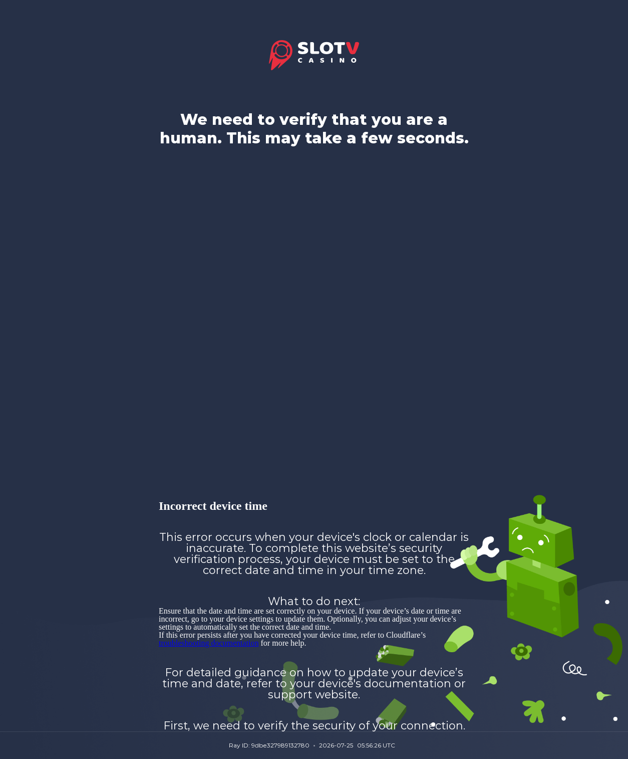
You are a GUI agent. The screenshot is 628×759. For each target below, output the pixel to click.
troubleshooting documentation (209, 643)
